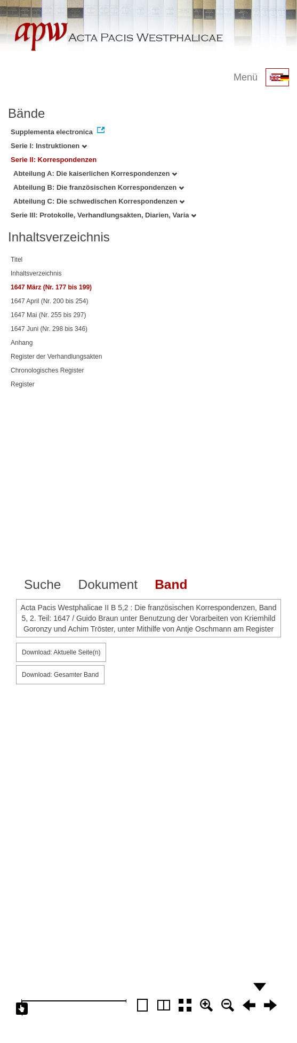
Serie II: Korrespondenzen (54, 160)
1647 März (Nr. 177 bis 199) (51, 287)
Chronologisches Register (47, 370)
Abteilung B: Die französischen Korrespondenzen (98, 187)
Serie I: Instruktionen (49, 146)
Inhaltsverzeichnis (36, 273)
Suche (42, 584)
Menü (246, 77)
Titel (16, 259)
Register (23, 384)
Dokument (108, 584)
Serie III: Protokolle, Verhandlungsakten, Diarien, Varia (103, 215)
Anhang (22, 342)
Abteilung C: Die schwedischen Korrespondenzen (98, 201)
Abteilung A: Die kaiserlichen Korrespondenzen (95, 173)
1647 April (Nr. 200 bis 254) (49, 301)
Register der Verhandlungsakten (56, 356)
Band (171, 584)
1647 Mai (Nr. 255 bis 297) (48, 315)
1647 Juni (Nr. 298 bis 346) (49, 329)
